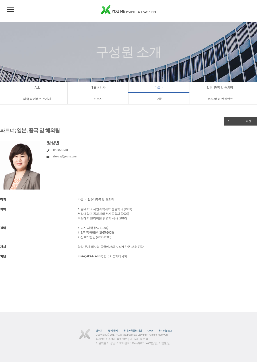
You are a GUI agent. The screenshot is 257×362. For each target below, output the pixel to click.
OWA (150, 330)
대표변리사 (98, 87)
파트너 (158, 87)
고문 (159, 99)
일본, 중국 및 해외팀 (219, 87)
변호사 (97, 99)
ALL (37, 87)
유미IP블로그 (165, 330)
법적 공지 (113, 330)
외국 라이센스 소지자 (37, 99)
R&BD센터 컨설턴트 (219, 99)
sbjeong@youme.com (64, 156)
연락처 (98, 330)
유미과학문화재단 (132, 330)
